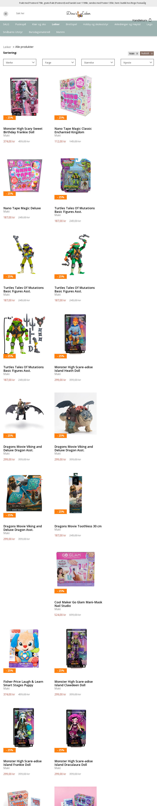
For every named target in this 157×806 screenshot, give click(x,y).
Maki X (133, 53)
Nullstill (147, 53)
